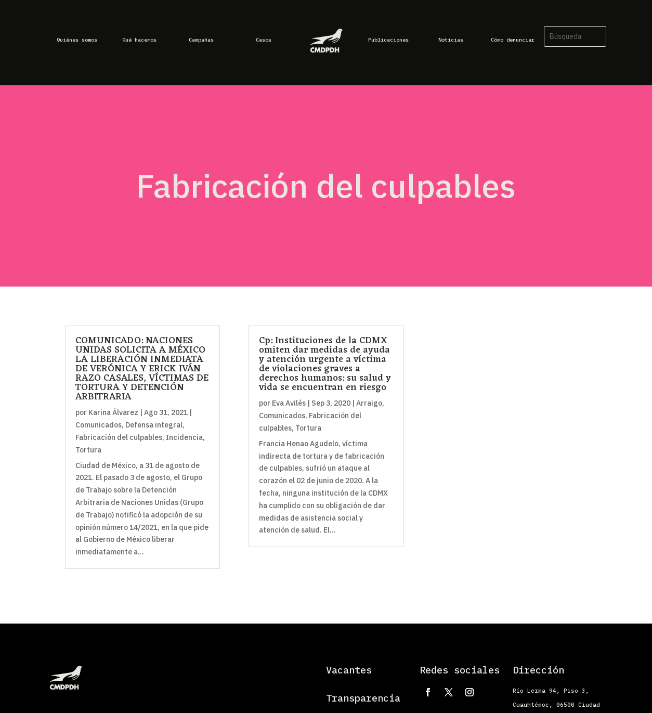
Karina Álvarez (113, 412)
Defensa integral (153, 425)
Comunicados (98, 425)
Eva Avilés (289, 403)
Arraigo (369, 403)
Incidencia (184, 437)
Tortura (88, 450)
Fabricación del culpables (118, 437)
